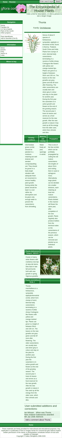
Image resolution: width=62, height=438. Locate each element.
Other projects (6, 33)
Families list (5, 27)
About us (4, 53)
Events (3, 50)
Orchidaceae (45, 28)
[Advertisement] (11, 103)
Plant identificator (7, 36)
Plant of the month (7, 31)
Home (5, 2)
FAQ (2, 52)
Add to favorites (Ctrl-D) (9, 38)
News (3, 48)
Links (2, 55)
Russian (12, 2)
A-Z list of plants (6, 29)
